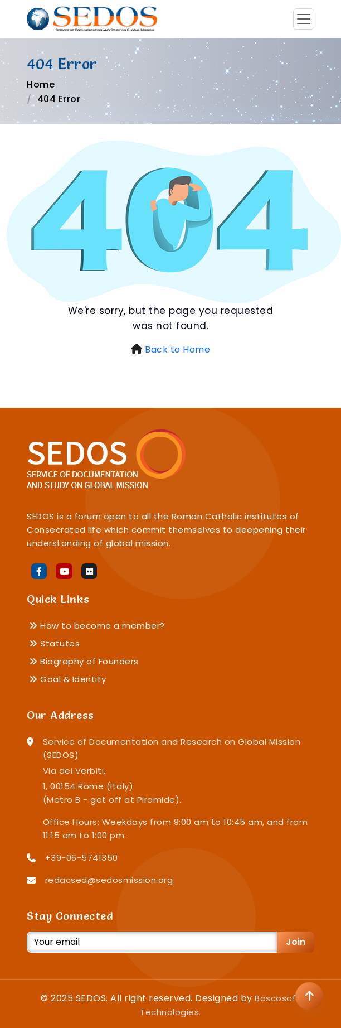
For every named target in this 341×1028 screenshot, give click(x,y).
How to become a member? (97, 625)
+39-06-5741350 (81, 857)
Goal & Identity (67, 679)
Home (41, 84)
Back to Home (177, 349)
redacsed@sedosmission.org (109, 880)
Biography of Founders (84, 661)
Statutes (54, 643)
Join (295, 941)
